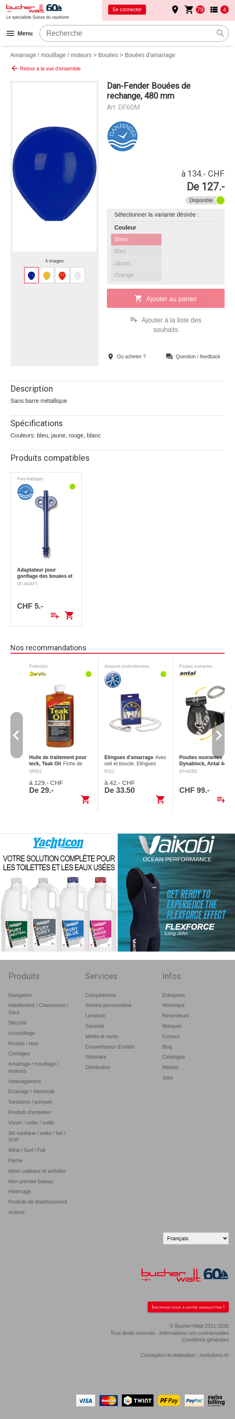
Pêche (15, 1161)
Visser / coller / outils (31, 1123)
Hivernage (19, 1191)
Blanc (121, 239)
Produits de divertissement (37, 1202)
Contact (170, 1036)
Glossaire (95, 1057)
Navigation (20, 995)
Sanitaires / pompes (30, 1102)
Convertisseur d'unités (109, 1047)
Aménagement (24, 1081)
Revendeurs (175, 1016)
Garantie (94, 1026)
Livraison (95, 1016)
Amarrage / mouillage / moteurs (51, 55)
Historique (173, 1005)
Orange (124, 275)
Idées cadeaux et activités (37, 1171)
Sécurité (17, 1023)
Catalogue (173, 1057)
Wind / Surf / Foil (26, 1150)
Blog (167, 1047)
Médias (170, 1067)
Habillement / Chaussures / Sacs (38, 1008)
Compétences (100, 995)
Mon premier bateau (30, 1181)
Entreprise (173, 995)
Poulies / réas (23, 1044)
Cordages (19, 1054)
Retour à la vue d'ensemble (45, 68)
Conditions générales (205, 1340)
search (220, 33)
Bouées (108, 55)
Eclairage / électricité (31, 1091)
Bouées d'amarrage (150, 55)
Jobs (167, 1078)
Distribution (97, 1067)
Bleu (120, 251)
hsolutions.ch (214, 1355)
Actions (16, 1212)
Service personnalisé (108, 1005)
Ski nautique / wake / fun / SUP (36, 1136)
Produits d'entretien (29, 1112)
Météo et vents (101, 1036)
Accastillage (21, 1033)
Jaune (122, 263)
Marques (172, 1026)
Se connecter (127, 9)
